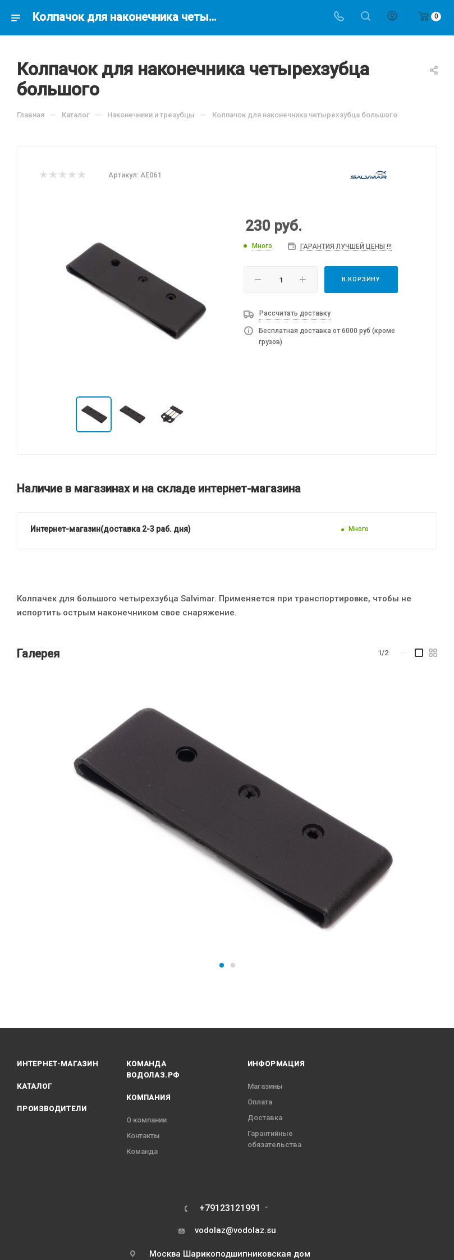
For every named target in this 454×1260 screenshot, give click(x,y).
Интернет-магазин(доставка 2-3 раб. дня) (110, 528)
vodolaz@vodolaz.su (235, 1230)
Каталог (34, 1086)
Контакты (143, 1135)
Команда (142, 1151)
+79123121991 (229, 1208)
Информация (276, 1064)
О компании (146, 1120)
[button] (221, 965)
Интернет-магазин (57, 1064)
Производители (51, 1108)
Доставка (264, 1117)
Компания (148, 1097)
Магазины (265, 1086)
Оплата (259, 1102)
